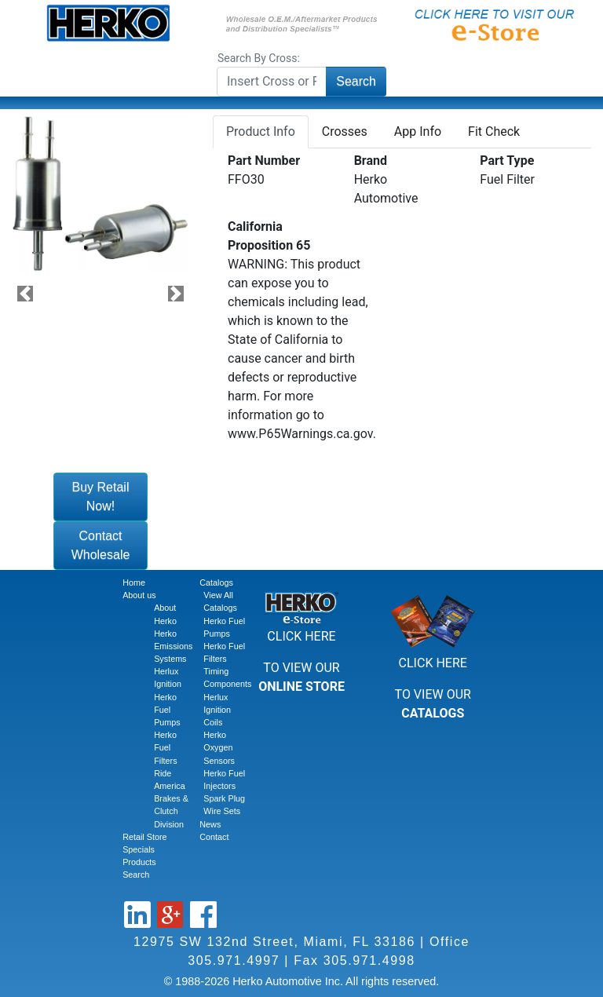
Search (356, 81)
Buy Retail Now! (101, 496)
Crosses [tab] (344, 131)
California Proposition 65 (269, 236)
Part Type (507, 160)
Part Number (264, 160)
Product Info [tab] (260, 131)
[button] (25, 294)
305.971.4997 (234, 960)
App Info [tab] (417, 131)
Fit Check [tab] (494, 131)
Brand (370, 160)
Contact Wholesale (100, 545)
